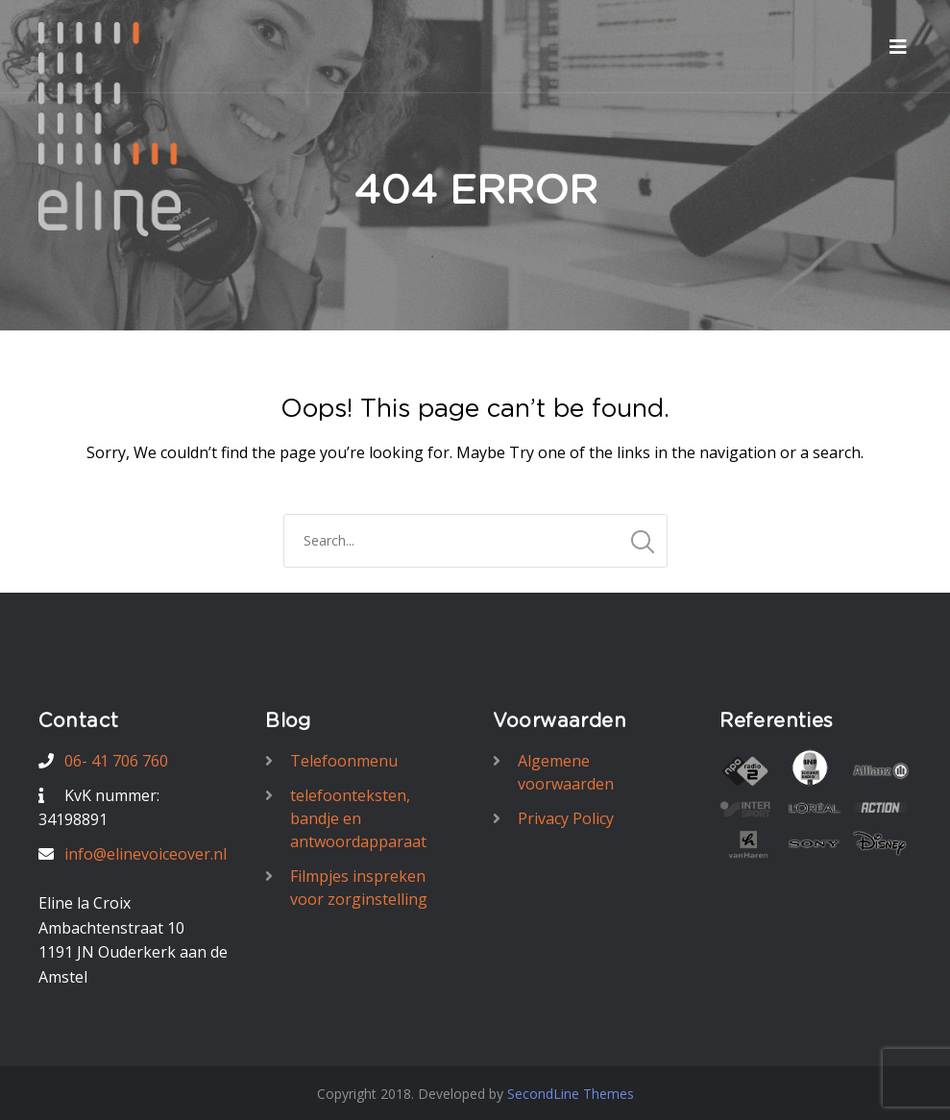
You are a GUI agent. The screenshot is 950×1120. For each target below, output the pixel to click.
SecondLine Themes (570, 1093)
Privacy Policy (566, 818)
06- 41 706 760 (116, 760)
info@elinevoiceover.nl (145, 853)
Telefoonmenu (344, 760)
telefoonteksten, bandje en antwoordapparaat (358, 818)
